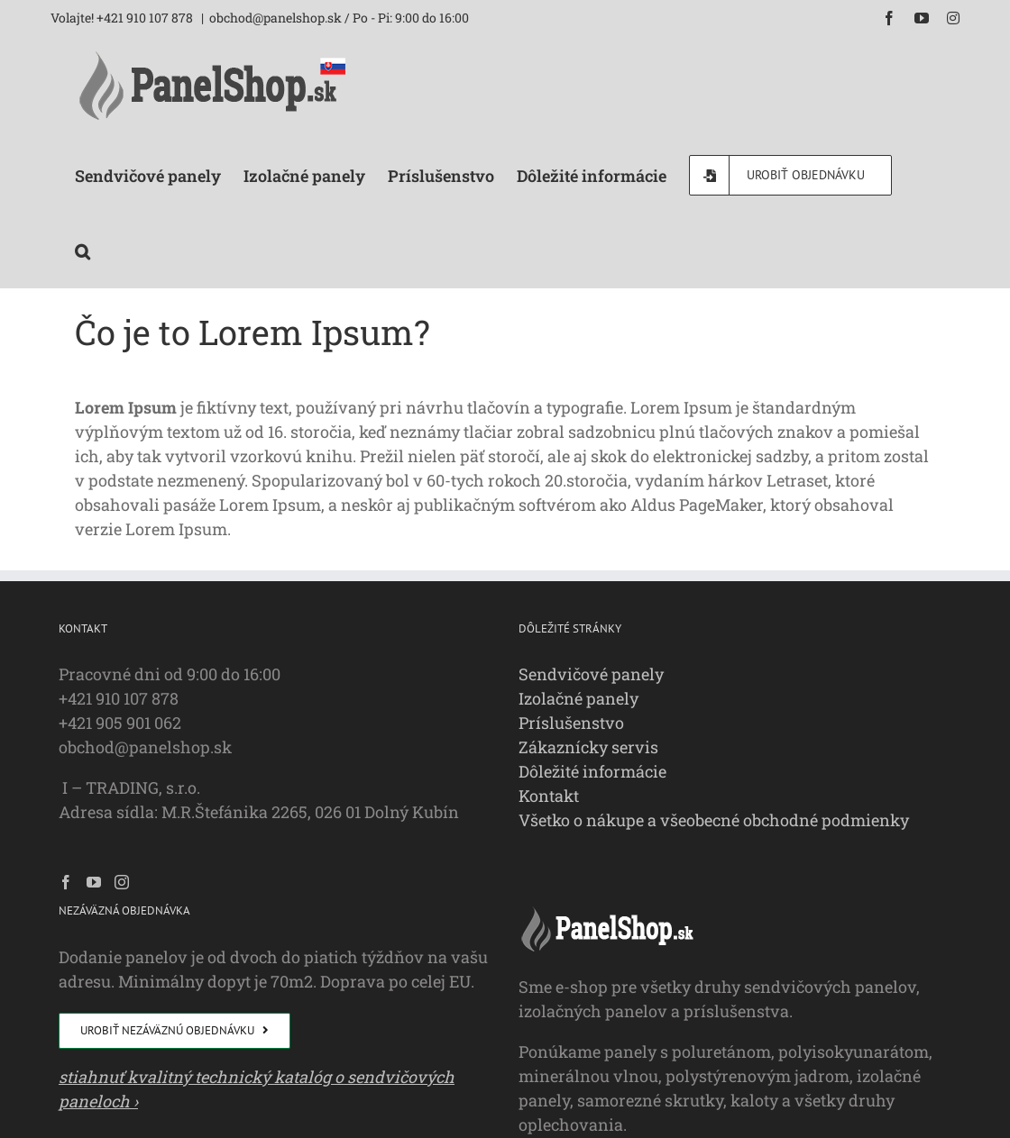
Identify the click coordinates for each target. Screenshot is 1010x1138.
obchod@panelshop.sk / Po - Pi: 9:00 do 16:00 (339, 17)
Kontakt (549, 795)
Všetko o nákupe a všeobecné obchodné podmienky (714, 820)
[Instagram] (122, 882)
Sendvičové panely (591, 674)
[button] (82, 249)
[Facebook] (66, 882)
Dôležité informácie (592, 771)
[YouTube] (94, 882)
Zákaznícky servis (588, 747)
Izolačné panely (578, 698)
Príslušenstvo (571, 722)
